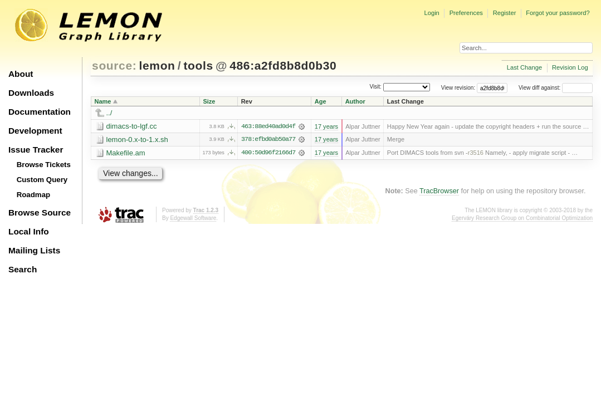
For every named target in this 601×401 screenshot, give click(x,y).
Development (35, 130)
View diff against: (556, 88)
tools (198, 65)
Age (320, 101)
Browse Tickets (44, 164)
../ (109, 113)
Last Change (524, 67)
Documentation (39, 111)
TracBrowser (439, 191)
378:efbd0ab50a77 (268, 139)
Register (504, 12)
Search (22, 269)
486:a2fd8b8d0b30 (282, 65)
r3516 (475, 153)
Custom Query (42, 179)
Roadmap (34, 194)
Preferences (466, 12)
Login (431, 12)
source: (114, 65)
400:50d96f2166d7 (268, 153)
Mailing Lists (34, 250)
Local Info (28, 231)
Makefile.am (125, 153)
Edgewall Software (193, 218)
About (20, 74)
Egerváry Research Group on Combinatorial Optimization (522, 218)
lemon (157, 65)
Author (355, 101)
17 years (326, 126)
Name (103, 101)
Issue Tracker (35, 149)
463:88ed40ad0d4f (268, 126)
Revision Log (570, 67)
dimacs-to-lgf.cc (131, 126)
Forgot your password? (557, 12)
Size (209, 101)
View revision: (458, 88)
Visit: (375, 87)
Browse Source (39, 212)
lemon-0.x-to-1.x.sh (137, 139)
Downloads (31, 92)
